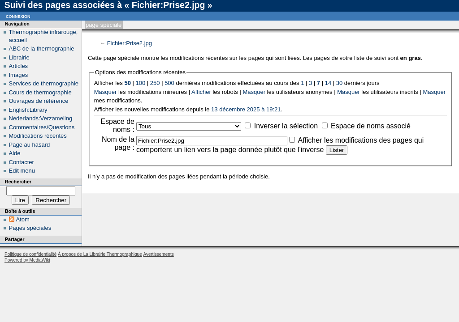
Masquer (105, 92)
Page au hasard (29, 144)
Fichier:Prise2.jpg (129, 43)
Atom (23, 219)
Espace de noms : (117, 125)
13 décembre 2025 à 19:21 (246, 109)
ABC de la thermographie (41, 48)
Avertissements (158, 254)
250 (155, 83)
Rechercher (18, 181)
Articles (18, 66)
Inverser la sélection (286, 126)
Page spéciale (103, 24)
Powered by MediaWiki (27, 260)
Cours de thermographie (40, 92)
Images (18, 75)
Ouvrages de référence (39, 100)
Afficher (201, 92)
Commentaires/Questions (42, 127)
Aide (15, 153)
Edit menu (22, 170)
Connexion (18, 16)
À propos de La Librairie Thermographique (100, 254)
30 (339, 83)
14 (328, 83)
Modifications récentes (38, 135)
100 (141, 83)
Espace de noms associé (371, 126)
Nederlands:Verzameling (41, 118)
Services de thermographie (43, 83)
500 (169, 83)
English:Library (28, 109)
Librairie (19, 57)
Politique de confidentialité (30, 254)
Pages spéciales (30, 228)
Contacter (21, 162)
